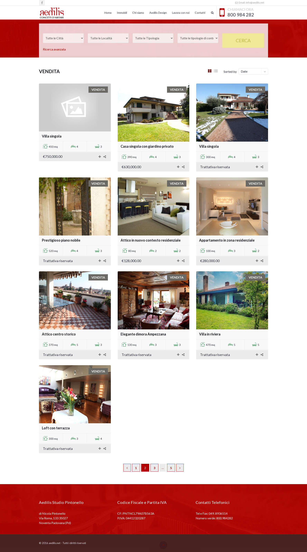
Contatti (200, 12)
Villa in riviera (209, 334)
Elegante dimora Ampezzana (143, 334)
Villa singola (51, 136)
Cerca (243, 40)
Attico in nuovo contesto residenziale (151, 240)
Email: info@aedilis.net (249, 2)
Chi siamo (138, 12)
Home (108, 12)
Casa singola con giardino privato (147, 146)
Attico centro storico (59, 334)
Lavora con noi (181, 12)
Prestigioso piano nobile (61, 240)
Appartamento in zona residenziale (227, 240)
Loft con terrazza (56, 428)
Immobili (122, 12)
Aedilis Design (158, 12)
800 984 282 (241, 14)
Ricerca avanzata (54, 49)
